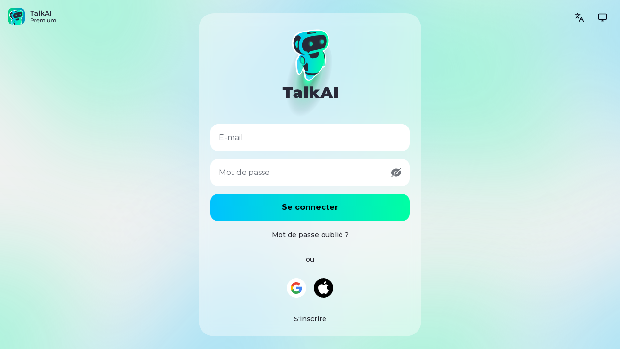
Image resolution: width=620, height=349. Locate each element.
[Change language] (579, 17)
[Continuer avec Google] (296, 288)
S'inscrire (310, 319)
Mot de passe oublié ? (310, 234)
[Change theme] (602, 17)
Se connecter (310, 207)
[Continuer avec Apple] (323, 288)
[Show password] (396, 172)
